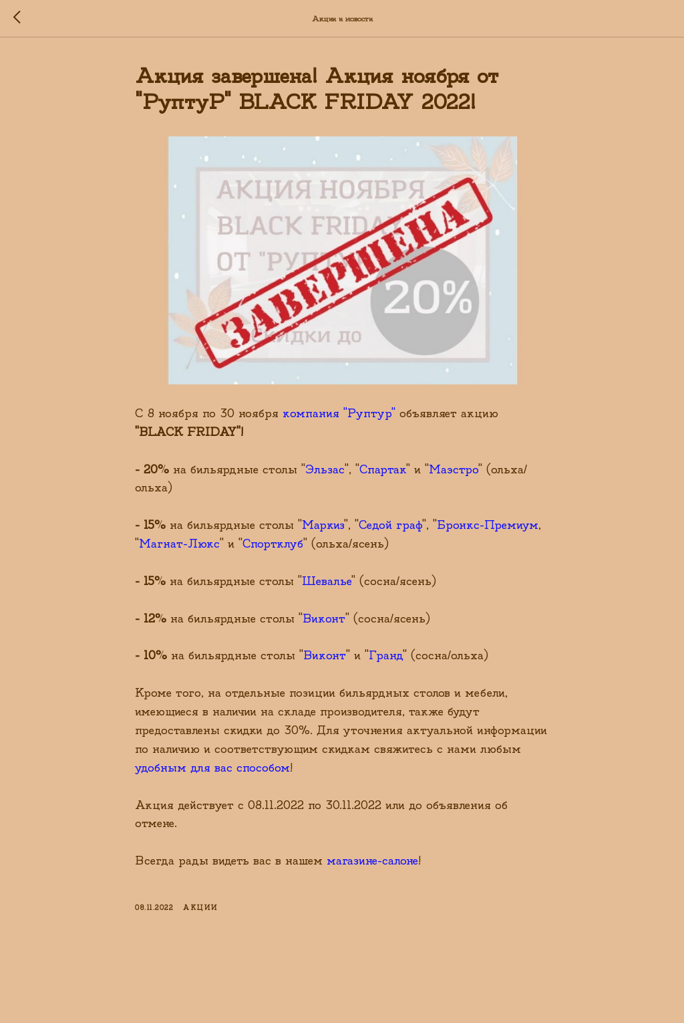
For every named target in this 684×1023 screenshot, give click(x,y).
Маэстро (453, 470)
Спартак (382, 470)
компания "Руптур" (339, 414)
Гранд (386, 656)
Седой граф (390, 525)
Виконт (324, 619)
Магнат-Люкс (179, 544)
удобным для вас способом (212, 768)
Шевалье (326, 581)
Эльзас (325, 470)
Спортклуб (272, 544)
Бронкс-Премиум (487, 525)
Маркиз (323, 525)
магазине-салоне (372, 861)
